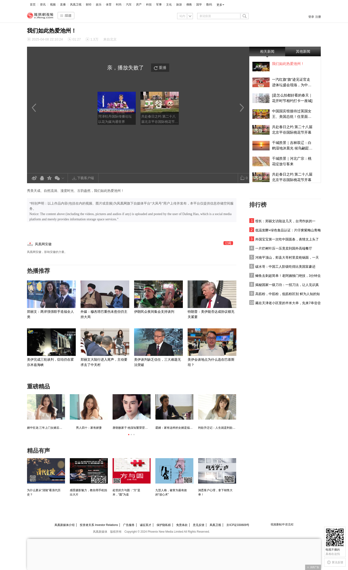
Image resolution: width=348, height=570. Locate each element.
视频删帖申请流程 (282, 524)
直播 (63, 4)
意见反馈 (198, 525)
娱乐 (99, 4)
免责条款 (182, 525)
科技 (149, 4)
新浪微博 (34, 178)
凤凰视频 (40, 16)
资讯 (43, 4)
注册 (318, 16)
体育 (109, 4)
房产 (139, 4)
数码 (209, 4)
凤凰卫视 (76, 4)
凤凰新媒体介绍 (64, 525)
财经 (89, 4)
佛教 (189, 4)
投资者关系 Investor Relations (99, 525)
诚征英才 (145, 525)
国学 (199, 4)
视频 (53, 4)
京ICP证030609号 (237, 525)
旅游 (179, 4)
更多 (219, 4)
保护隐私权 (164, 525)
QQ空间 (49, 178)
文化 (169, 4)
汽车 (129, 4)
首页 (33, 4)
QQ (41, 178)
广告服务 (129, 525)
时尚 (119, 4)
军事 (159, 4)
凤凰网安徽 (43, 244)
